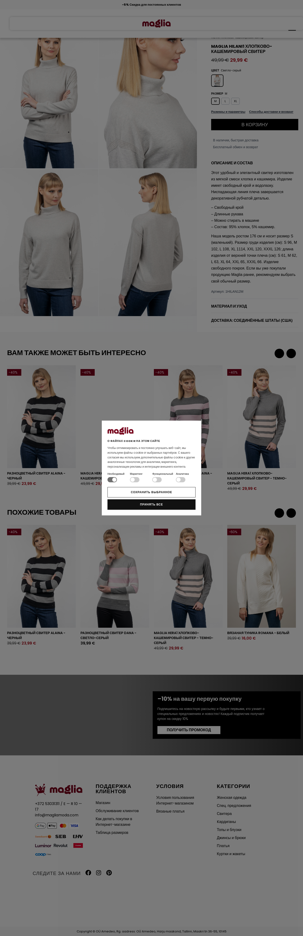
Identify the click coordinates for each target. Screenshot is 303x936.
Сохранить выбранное (151, 492)
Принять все (151, 504)
